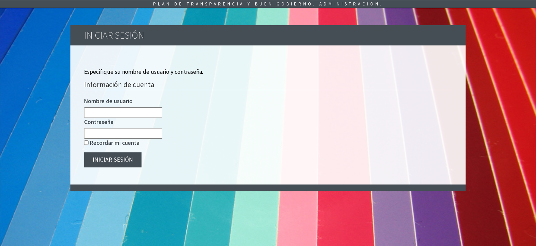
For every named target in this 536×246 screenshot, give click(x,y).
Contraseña (98, 122)
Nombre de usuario (108, 101)
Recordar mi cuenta (114, 143)
